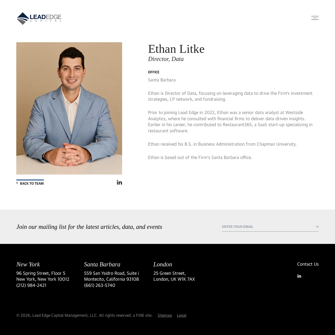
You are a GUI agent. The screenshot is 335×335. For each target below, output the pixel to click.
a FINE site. (143, 315)
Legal (181, 315)
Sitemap (165, 315)
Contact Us (308, 264)
